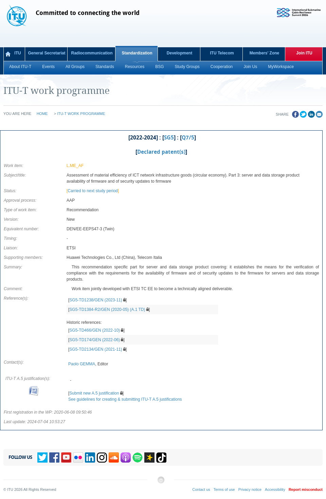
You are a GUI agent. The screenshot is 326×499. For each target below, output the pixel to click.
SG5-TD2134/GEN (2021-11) (95, 349)
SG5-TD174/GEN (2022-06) (94, 339)
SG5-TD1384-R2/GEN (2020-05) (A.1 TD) (107, 309)
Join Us (250, 66)
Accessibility (275, 489)
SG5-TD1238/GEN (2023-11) (95, 300)
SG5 (169, 138)
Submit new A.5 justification (94, 393)
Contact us (201, 489)
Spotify (137, 457)
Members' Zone (264, 53)
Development (179, 53)
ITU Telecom (222, 53)
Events (48, 66)
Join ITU (304, 53)
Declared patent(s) (161, 152)
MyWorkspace (281, 66)
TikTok (161, 457)
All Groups (75, 66)
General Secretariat (46, 53)
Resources (134, 66)
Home (42, 114)
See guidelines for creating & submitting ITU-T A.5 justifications (125, 399)
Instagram (102, 457)
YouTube (66, 457)
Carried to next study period (92, 190)
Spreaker (149, 457)
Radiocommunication (91, 53)
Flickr (78, 457)
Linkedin (90, 457)
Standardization (137, 53)
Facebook (54, 457)
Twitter (42, 457)
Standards (104, 66)
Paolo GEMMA (81, 364)
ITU (17, 53)
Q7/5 (188, 138)
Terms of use (224, 489)
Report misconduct (306, 489)
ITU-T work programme (81, 114)
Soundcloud (114, 457)
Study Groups (187, 66)
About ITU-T (20, 66)
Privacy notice (249, 489)
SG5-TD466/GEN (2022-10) (94, 330)
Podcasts (126, 457)
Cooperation (222, 66)
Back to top (160, 482)
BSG (159, 66)
